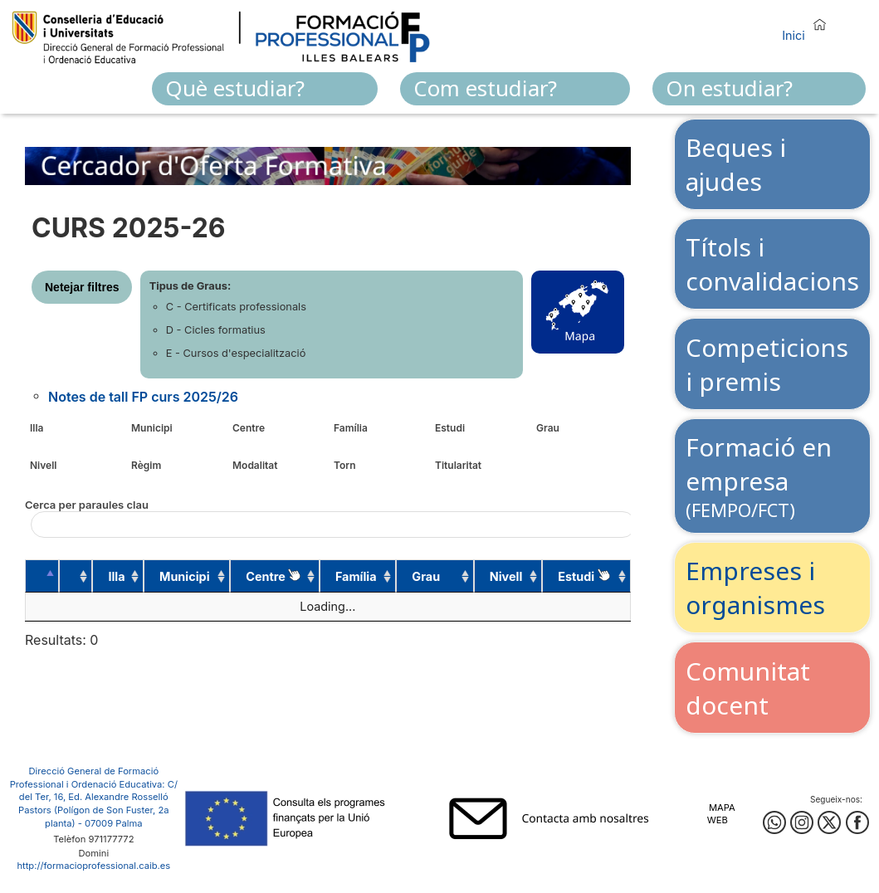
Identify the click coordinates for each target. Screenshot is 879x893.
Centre (248, 428)
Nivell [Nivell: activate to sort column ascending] (506, 576)
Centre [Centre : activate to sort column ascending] (273, 575)
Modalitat (254, 465)
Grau (547, 428)
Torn (345, 465)
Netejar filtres (82, 287)
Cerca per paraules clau (328, 518)
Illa (37, 428)
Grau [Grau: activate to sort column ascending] (426, 576)
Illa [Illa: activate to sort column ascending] (116, 576)
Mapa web (721, 814)
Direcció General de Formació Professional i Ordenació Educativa (86, 777)
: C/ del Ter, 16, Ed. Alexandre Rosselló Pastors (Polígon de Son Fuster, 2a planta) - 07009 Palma (98, 803)
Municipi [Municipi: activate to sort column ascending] (184, 576)
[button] (808, 27)
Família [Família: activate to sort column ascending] (356, 576)
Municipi (152, 428)
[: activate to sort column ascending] (76, 576)
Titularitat (458, 465)
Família (351, 428)
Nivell (43, 465)
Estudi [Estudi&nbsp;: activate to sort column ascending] (583, 575)
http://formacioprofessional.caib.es (93, 865)
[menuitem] (265, 88)
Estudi (450, 428)
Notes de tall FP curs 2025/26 (143, 396)
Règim (146, 465)
